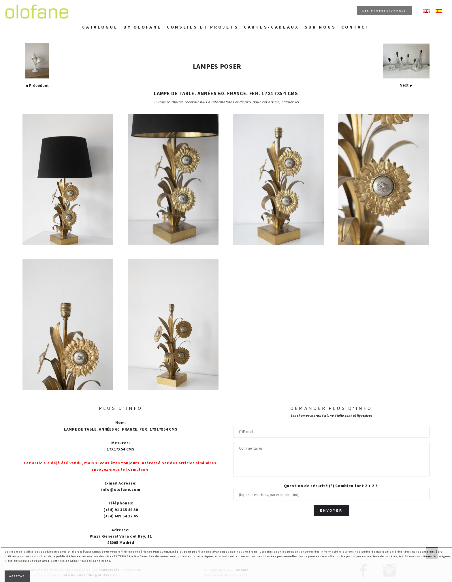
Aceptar (17, 576)
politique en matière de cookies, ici (374, 556)
